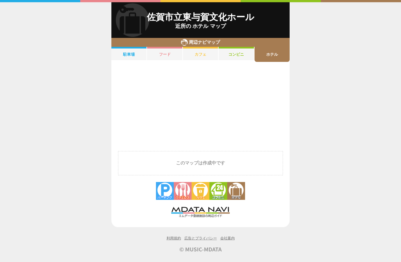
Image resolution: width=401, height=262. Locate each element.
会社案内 (227, 238)
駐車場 (129, 54)
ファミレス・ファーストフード (183, 191)
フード (165, 54)
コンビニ (236, 54)
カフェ (200, 54)
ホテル (272, 54)
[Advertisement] (200, 105)
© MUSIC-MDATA (200, 249)
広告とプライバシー (200, 238)
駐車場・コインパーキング (165, 191)
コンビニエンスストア (218, 191)
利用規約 (174, 238)
